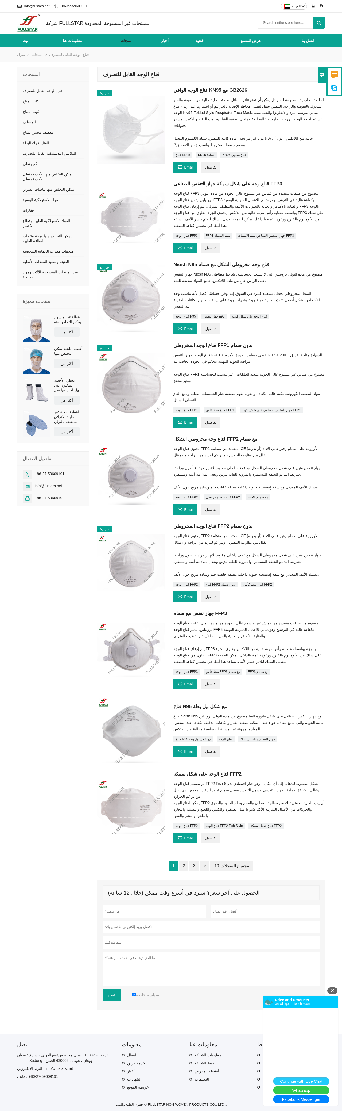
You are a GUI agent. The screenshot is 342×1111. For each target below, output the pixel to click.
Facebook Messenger (301, 1099)
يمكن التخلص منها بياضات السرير (48, 189)
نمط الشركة (204, 1063)
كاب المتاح (31, 101)
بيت (25, 41)
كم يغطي (30, 164)
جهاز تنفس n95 (214, 316)
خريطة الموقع (138, 1087)
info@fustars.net (37, 6)
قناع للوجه (225, 739)
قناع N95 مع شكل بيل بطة (193, 739)
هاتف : (22, 1076)
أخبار (165, 41)
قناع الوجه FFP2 (187, 497)
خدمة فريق (136, 1063)
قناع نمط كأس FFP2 (257, 584)
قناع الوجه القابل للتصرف (43, 91)
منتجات (126, 41)
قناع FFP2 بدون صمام (221, 584)
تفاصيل (210, 167)
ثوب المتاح (31, 111)
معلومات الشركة (208, 1055)
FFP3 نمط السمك (218, 236)
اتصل (23, 1044)
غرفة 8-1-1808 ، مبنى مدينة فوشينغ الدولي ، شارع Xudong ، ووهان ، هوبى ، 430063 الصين (68, 1058)
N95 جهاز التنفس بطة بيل (257, 739)
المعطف (29, 122)
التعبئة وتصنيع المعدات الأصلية (46, 261)
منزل (21, 54)
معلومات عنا (72, 41)
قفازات (28, 210)
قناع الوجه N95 (186, 316)
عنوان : (22, 1055)
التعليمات (202, 1079)
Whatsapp (301, 1090)
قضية (199, 41)
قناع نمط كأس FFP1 (220, 410)
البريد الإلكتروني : (30, 1068)
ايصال (131, 1055)
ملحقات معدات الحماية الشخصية (48, 251)
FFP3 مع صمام (258, 672)
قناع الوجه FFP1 (187, 410)
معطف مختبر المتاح (38, 132)
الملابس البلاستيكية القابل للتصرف (49, 153)
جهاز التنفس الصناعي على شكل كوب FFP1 (271, 410)
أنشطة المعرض (207, 1071)
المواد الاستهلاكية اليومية (41, 200)
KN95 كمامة (206, 155)
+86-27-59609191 (74, 6)
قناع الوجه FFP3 (187, 236)
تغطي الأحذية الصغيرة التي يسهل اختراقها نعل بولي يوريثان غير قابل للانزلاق (68, 385)
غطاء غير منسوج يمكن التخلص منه (67, 319)
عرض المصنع (251, 41)
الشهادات (134, 1079)
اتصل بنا (308, 41)
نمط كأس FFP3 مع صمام (223, 672)
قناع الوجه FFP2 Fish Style (224, 826)
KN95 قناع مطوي (234, 155)
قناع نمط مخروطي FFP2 (223, 497)
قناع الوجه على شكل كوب (249, 316)
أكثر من (67, 332)
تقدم (111, 995)
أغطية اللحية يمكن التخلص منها (68, 351)
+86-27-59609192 (49, 498)
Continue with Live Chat (301, 1081)
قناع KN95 (183, 155)
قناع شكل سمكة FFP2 (266, 826)
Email (185, 166)
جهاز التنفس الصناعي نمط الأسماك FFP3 (266, 236)
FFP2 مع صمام (258, 497)
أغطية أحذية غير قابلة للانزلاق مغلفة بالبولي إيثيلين (66, 417)
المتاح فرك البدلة (36, 143)
